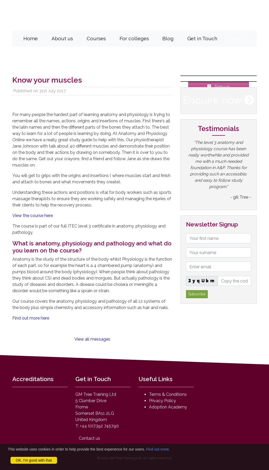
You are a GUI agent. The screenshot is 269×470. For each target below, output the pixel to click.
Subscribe (196, 294)
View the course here (32, 215)
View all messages (92, 339)
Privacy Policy (162, 400)
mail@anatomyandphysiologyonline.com (188, 21)
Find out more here (30, 318)
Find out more (157, 449)
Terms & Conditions (168, 394)
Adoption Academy (168, 407)
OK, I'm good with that (34, 460)
